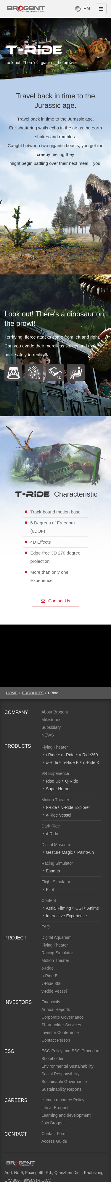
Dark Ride (50, 826)
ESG (9, 1051)
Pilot (50, 889)
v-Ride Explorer (75, 807)
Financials (50, 1001)
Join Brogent (53, 1123)
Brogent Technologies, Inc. (20, 1163)
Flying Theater (54, 747)
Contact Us (55, 600)
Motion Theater (55, 799)
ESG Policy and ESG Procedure (71, 1050)
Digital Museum (55, 844)
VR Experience (55, 773)
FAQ (45, 926)
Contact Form (54, 1133)
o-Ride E (70, 762)
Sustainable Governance (64, 1081)
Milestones (51, 719)
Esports (53, 871)
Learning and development (66, 1115)
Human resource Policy (62, 1100)
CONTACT (15, 1134)
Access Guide (54, 1141)
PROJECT (15, 937)
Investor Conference (60, 1032)
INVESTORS (18, 1002)
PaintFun (85, 852)
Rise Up (53, 781)
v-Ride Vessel (58, 815)
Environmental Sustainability (67, 1066)
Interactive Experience (66, 915)
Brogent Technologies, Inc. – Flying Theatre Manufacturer (26, 9)
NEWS (47, 735)
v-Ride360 (88, 754)
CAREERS (15, 1100)
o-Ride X (91, 762)
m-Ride (68, 754)
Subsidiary (51, 727)
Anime (93, 908)
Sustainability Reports (61, 1089)
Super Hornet (58, 788)
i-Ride (51, 754)
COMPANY (16, 712)
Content (48, 900)
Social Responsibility (60, 1074)
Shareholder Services (61, 1024)
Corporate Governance (62, 1017)
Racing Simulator (57, 863)
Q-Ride (71, 781)
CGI (79, 908)
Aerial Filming (58, 908)
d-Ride (52, 833)
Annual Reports (55, 1009)
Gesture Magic (59, 852)
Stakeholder (52, 1058)
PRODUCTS (33, 693)
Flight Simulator (55, 881)
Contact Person (55, 1040)
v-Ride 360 (51, 983)
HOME (11, 693)
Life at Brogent (54, 1107)
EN (86, 8)
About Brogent (54, 712)
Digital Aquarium (56, 937)
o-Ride (52, 762)
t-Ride (51, 807)
